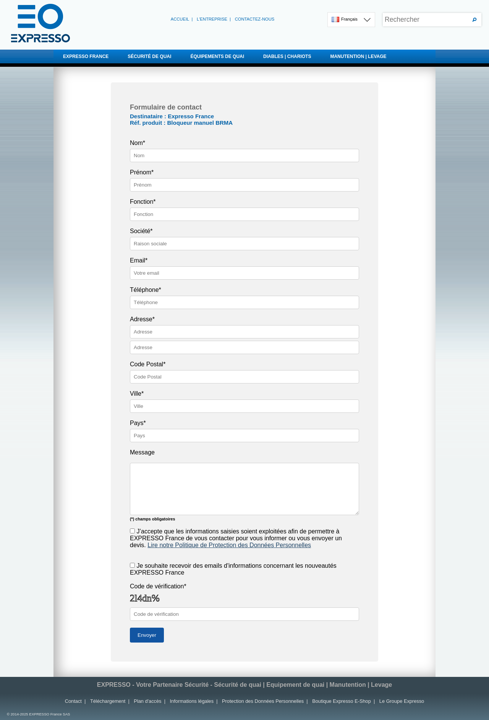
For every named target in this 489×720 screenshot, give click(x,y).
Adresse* (142, 319)
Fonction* (143, 201)
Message (142, 452)
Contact (73, 701)
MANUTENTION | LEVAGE (397, 56)
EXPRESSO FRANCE (85, 56)
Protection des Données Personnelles (263, 701)
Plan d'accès (147, 701)
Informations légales (192, 701)
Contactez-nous (255, 19)
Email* (138, 260)
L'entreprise (212, 19)
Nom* (137, 143)
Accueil (180, 19)
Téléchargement (107, 701)
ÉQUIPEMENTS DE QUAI (243, 56)
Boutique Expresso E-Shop (341, 701)
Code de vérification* (158, 586)
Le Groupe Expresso (401, 701)
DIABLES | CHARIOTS (316, 56)
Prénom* (142, 172)
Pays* (138, 423)
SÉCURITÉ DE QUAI (161, 56)
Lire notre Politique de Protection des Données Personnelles (229, 545)
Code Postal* (147, 364)
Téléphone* (145, 290)
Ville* (137, 393)
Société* (141, 231)
